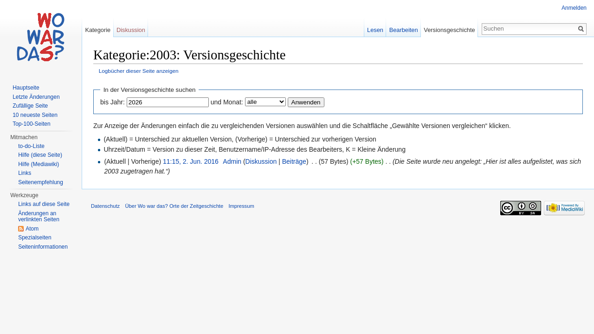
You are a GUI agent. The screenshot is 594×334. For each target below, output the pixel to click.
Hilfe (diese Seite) (40, 155)
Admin (232, 161)
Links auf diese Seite (44, 204)
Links (24, 173)
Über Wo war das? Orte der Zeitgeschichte (174, 206)
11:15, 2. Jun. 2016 (191, 161)
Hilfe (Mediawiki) (38, 164)
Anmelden (574, 8)
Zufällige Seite (30, 106)
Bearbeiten (403, 29)
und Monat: (227, 102)
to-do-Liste (31, 146)
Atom (32, 228)
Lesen (375, 29)
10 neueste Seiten (35, 115)
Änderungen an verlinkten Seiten (38, 216)
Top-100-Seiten (31, 124)
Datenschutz (105, 206)
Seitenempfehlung (40, 182)
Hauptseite (26, 87)
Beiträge (294, 161)
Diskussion (261, 161)
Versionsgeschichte (449, 29)
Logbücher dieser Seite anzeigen (139, 71)
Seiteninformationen (43, 247)
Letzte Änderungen (36, 97)
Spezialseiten (34, 237)
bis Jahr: (112, 102)
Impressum (241, 206)
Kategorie (97, 29)
